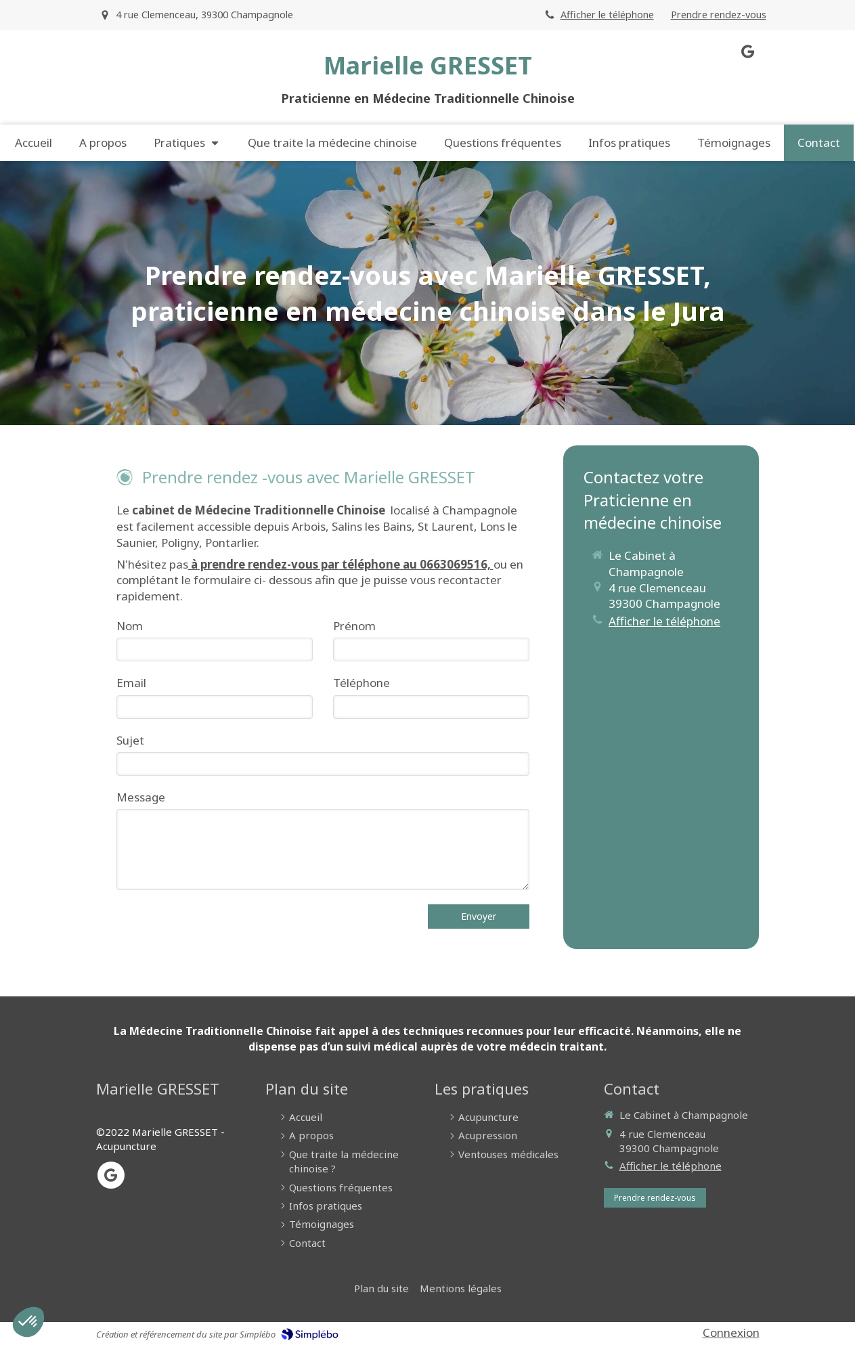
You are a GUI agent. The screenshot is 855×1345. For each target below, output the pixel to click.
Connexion (731, 1332)
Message (140, 797)
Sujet (130, 740)
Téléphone (361, 682)
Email (131, 682)
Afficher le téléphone (607, 14)
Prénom (354, 626)
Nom (129, 626)
